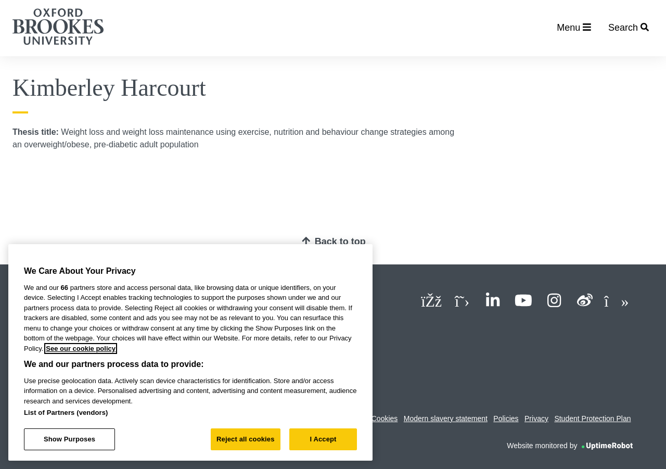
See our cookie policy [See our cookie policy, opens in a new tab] (81, 348)
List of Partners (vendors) (66, 412)
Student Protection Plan (592, 418)
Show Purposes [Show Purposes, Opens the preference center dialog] (69, 439)
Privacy (536, 418)
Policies (505, 418)
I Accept (323, 439)
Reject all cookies (245, 439)
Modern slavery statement (446, 418)
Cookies (385, 418)
